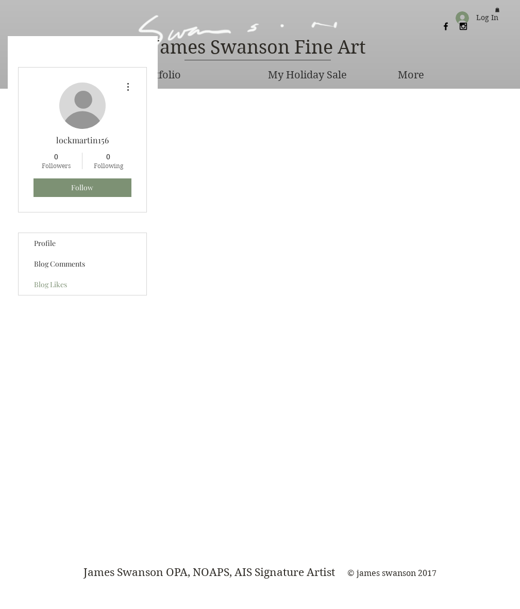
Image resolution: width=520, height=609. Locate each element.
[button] (497, 9)
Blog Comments (59, 264)
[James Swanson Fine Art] (259, 48)
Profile (45, 243)
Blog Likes (50, 284)
